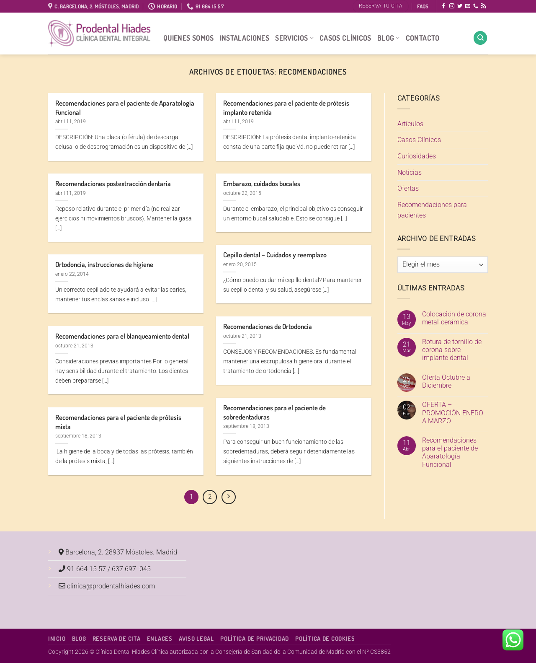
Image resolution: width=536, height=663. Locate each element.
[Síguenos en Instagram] (451, 6)
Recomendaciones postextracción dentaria (113, 183)
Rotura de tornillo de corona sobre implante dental (452, 350)
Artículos (410, 124)
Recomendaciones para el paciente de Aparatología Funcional (124, 107)
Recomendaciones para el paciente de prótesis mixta (118, 422)
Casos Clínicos (345, 37)
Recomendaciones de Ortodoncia (267, 326)
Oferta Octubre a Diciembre (446, 381)
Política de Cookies (325, 638)
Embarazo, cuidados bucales (261, 183)
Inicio (56, 638)
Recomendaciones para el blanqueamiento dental (122, 336)
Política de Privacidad (254, 638)
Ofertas (408, 188)
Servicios (294, 37)
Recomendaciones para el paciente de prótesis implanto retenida (286, 107)
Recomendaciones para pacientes (432, 210)
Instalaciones (245, 37)
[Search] (480, 38)
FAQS (422, 6)
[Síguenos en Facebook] (443, 6)
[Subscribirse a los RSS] (483, 6)
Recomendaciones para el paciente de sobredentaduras (274, 412)
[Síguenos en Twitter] (459, 6)
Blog (388, 37)
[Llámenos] (475, 6)
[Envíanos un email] (467, 6)
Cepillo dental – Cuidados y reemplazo (275, 254)
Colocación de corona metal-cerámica (454, 318)
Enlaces (160, 638)
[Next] (229, 497)
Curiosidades (416, 156)
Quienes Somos (188, 37)
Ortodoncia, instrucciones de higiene (104, 264)
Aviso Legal (196, 638)
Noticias (409, 172)
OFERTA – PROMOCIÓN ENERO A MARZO (452, 413)
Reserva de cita (117, 638)
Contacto (423, 37)
